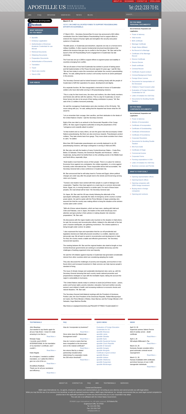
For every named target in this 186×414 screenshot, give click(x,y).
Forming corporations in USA (142, 159)
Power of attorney (138, 34)
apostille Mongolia (103, 350)
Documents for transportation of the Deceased (143, 83)
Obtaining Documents (39, 55)
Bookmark (129, 1)
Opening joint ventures (140, 194)
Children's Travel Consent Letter (143, 87)
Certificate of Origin (139, 150)
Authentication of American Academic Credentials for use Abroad (42, 46)
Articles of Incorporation (140, 122)
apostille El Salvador (104, 346)
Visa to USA (36, 74)
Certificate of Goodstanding (141, 128)
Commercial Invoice (139, 153)
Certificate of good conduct (141, 72)
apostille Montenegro (104, 364)
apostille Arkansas (103, 332)
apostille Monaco (103, 355)
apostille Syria (102, 339)
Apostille (35, 37)
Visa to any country (38, 71)
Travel (34, 68)
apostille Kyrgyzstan (104, 362)
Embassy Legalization (39, 41)
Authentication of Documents (42, 61)
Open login (155, 1)
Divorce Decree (137, 62)
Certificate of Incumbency (141, 135)
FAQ (89, 383)
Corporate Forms (138, 156)
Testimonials (110, 383)
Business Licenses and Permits (143, 166)
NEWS (65, 24)
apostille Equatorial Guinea (106, 341)
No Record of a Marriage (140, 50)
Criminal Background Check (142, 75)
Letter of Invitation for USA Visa (143, 96)
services (124, 383)
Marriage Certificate (139, 44)
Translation (36, 64)
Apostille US (57, 7)
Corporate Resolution (139, 138)
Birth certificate (137, 41)
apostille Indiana (102, 357)
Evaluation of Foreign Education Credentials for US (143, 91)
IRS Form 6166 (137, 147)
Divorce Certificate (138, 59)
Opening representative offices (143, 177)
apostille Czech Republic (105, 343)
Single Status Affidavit (139, 47)
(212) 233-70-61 (144, 8)
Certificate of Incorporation (141, 125)
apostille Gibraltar (103, 336)
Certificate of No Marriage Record (141, 55)
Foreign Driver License (140, 78)
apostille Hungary (103, 348)
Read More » (51, 336)
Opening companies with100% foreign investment (141, 184)
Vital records (136, 37)
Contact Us (142, 1)
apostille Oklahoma (103, 360)
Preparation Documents (40, 58)
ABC (97, 383)
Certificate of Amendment (141, 132)
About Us (117, 1)
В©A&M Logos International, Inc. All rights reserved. (88, 401)
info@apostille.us (94, 411)
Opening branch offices (140, 180)
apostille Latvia (102, 334)
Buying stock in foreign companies (140, 190)
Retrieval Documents (39, 52)
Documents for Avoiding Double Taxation (143, 100)
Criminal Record (137, 69)
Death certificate (137, 65)
